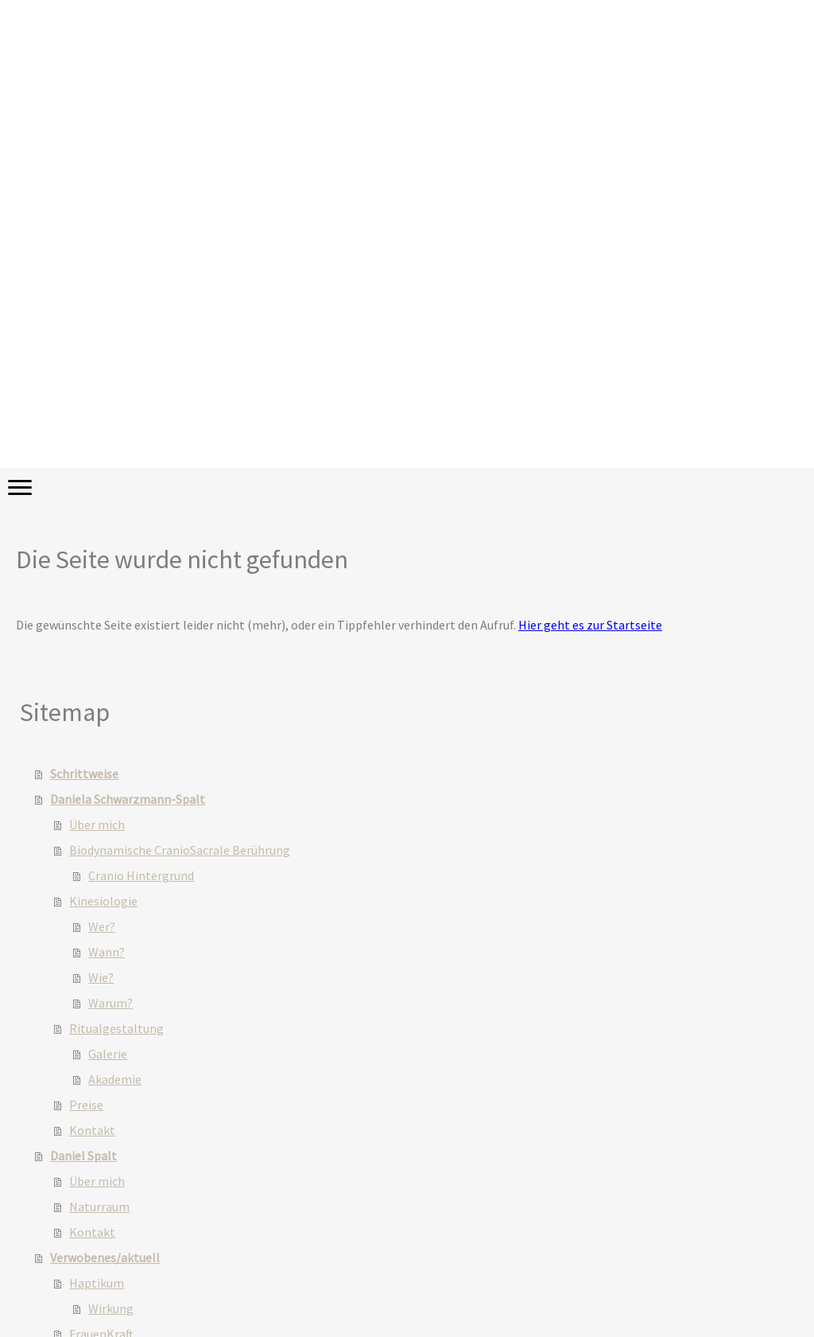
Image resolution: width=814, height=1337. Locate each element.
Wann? (106, 952)
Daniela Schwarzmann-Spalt (127, 799)
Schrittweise (84, 774)
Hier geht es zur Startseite (590, 625)
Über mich (97, 824)
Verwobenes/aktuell (105, 1257)
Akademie (114, 1079)
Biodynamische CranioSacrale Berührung (179, 850)
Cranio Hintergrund (141, 875)
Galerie (107, 1054)
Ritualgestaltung (116, 1028)
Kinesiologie (103, 901)
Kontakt (92, 1130)
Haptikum (96, 1283)
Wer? (101, 926)
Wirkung (111, 1308)
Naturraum (99, 1206)
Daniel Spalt (83, 1156)
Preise (86, 1105)
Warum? (110, 1003)
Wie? (101, 977)
